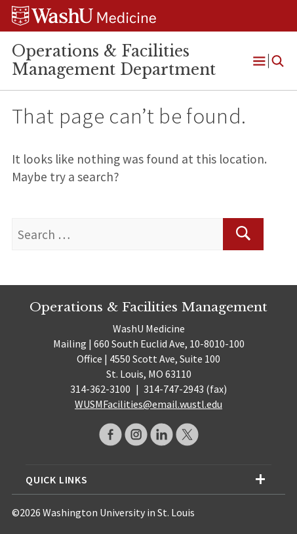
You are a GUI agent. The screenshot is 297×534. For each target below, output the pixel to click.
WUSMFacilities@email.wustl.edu (148, 404)
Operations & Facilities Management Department (114, 60)
